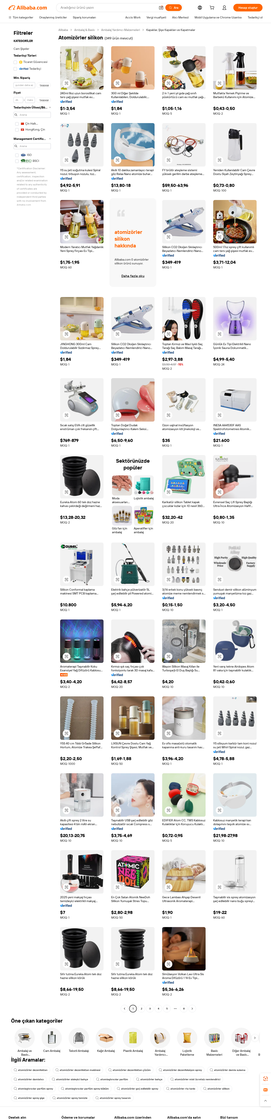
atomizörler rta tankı (180, 1088)
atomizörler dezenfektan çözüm (129, 1070)
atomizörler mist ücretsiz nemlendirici (195, 1079)
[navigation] (32, 519)
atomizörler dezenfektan (30, 1070)
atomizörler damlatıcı (29, 1079)
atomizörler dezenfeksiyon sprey (180, 1070)
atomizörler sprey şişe (29, 1098)
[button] (161, 7)
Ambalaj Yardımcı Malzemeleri (120, 30)
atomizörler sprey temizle (70, 1098)
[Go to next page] (192, 1008)
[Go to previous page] (124, 1008)
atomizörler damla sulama (227, 1070)
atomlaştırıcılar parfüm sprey (33, 1088)
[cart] (213, 8)
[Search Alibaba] (108, 7)
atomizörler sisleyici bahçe (70, 1079)
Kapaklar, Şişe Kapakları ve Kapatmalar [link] (170, 30)
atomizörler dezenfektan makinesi (77, 1070)
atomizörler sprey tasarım (113, 1098)
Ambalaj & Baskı (84, 30)
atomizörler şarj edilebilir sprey (137, 1088)
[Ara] (173, 7)
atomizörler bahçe (149, 1079)
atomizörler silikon (216, 1088)
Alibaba (63, 30)
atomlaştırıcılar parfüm (112, 1079)
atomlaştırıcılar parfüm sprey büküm (85, 1088)
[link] (265, 1078)
